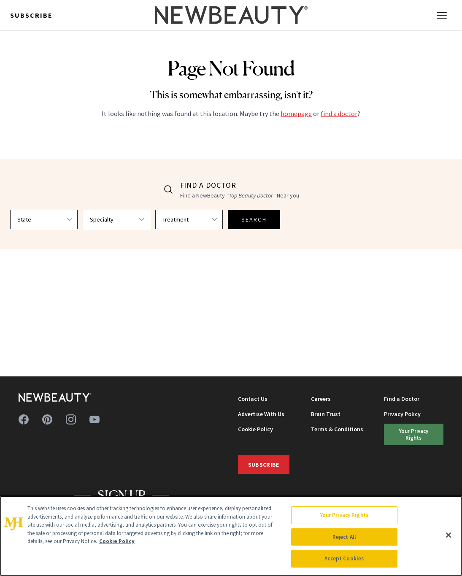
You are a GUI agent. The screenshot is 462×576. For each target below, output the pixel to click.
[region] (231, 536)
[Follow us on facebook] (24, 419)
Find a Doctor (401, 399)
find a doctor (339, 113)
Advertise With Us (261, 414)
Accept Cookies (344, 558)
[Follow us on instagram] (71, 419)
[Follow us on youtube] (94, 419)
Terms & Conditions (337, 429)
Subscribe (31, 15)
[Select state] (44, 219)
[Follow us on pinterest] (47, 419)
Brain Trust (325, 414)
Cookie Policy (255, 429)
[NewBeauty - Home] (230, 15)
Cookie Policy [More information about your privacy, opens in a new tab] (117, 541)
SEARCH (254, 219)
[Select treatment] (189, 219)
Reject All (344, 537)
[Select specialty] (116, 219)
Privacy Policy (402, 414)
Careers (321, 399)
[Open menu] (442, 15)
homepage (296, 113)
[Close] (448, 535)
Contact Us (252, 399)
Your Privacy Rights (413, 434)
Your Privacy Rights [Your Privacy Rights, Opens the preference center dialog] (344, 515)
